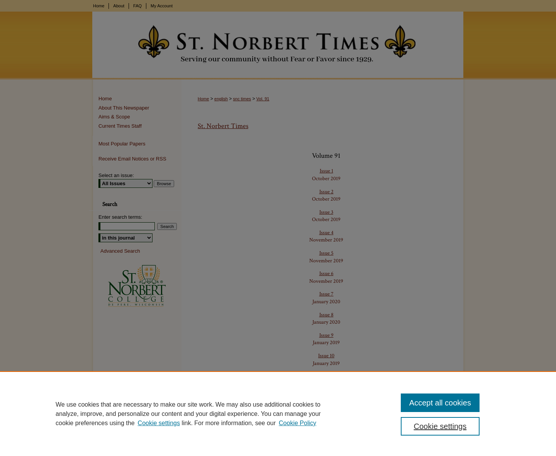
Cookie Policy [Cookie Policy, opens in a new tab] (297, 423)
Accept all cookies (440, 403)
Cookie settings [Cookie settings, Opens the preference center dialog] (440, 426)
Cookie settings (159, 423)
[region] (278, 413)
